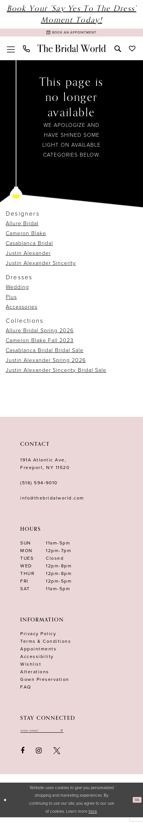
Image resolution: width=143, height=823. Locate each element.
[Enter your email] (51, 735)
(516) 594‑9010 (39, 486)
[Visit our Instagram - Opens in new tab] (39, 756)
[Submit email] (79, 735)
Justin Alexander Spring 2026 (46, 363)
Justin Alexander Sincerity (41, 267)
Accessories (21, 310)
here (92, 817)
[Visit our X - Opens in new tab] (57, 756)
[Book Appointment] (71, 34)
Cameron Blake (26, 237)
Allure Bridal (22, 227)
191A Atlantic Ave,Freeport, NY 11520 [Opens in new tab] (44, 467)
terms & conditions (45, 644)
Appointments (38, 652)
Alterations (34, 675)
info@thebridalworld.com (52, 501)
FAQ (25, 690)
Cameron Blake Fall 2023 (40, 344)
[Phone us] (26, 52)
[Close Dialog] (7, 805)
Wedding (17, 290)
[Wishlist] (132, 52)
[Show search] (117, 52)
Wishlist (30, 667)
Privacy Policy (38, 637)
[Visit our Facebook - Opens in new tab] (22, 756)
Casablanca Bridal (29, 247)
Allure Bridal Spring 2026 (40, 334)
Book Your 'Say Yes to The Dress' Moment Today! (72, 14)
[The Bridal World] (71, 52)
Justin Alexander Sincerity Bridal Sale (56, 373)
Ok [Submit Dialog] (135, 805)
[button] (11, 52)
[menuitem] (11, 52)
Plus (11, 300)
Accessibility (37, 660)
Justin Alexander (28, 257)
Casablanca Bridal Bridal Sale (45, 354)
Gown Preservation (44, 682)
